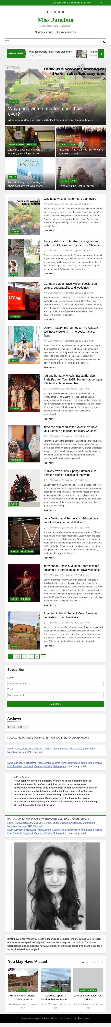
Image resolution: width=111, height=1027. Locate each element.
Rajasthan (31, 767)
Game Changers (16, 145)
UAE (29, 756)
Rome (10, 752)
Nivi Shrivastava (53, 204)
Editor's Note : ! (56, 795)
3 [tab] (90, 966)
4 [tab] (94, 966)
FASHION (14, 504)
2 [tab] (86, 966)
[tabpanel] (23, 993)
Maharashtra (44, 767)
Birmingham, (88, 752)
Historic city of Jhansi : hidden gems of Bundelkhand (23, 1003)
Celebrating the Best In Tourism (76, 186)
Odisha (48, 770)
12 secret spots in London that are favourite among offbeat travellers (55, 1003)
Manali (98, 767)
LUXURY (63, 145)
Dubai (56, 752)
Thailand (37, 756)
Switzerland (75, 752)
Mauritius (12, 756)
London (22, 756)
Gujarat (56, 767)
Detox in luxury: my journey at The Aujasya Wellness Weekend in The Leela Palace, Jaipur (71, 331)
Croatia (47, 752)
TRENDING (13, 102)
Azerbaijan (26, 752)
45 (37, 660)
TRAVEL (73, 145)
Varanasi (38, 770)
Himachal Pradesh (70, 767)
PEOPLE (12, 177)
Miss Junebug (55, 19)
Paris (17, 752)
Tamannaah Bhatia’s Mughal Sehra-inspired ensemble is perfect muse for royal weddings (73, 569)
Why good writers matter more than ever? (71, 3)
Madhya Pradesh (16, 767)
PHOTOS (63, 181)
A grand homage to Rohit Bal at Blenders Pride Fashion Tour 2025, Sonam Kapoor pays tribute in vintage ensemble (73, 379)
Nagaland (28, 770)
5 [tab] (98, 966)
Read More (50, 231)
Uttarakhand (87, 767)
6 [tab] (101, 966)
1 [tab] (83, 966)
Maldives (38, 752)
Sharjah (64, 752)
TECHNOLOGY (17, 460)
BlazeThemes (83, 1022)
